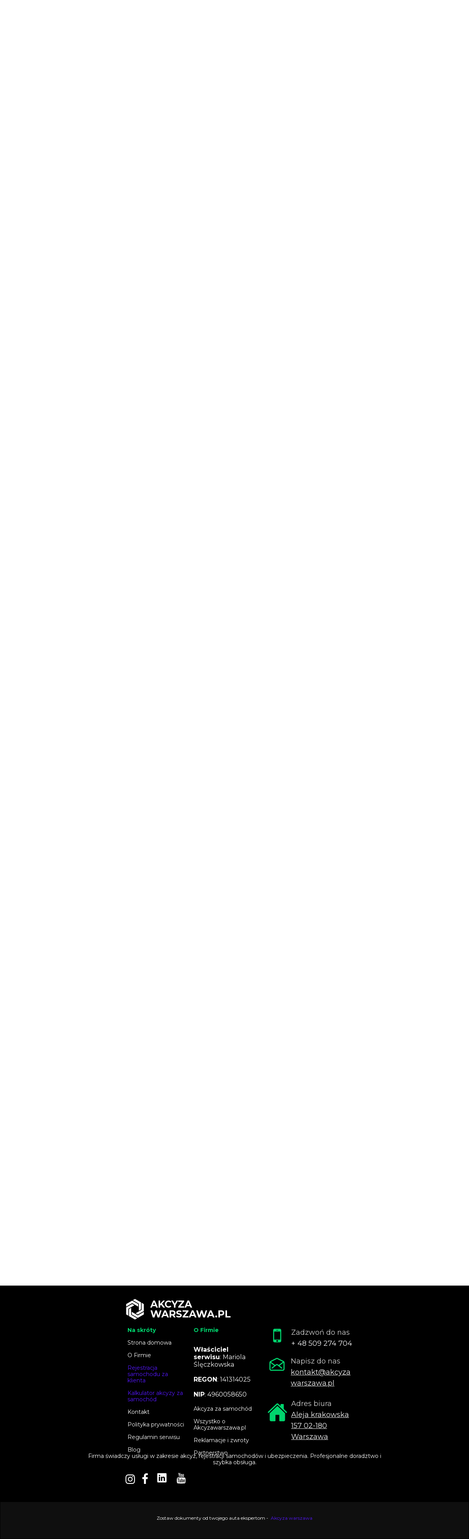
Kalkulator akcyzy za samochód (155, 1396)
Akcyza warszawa (291, 1518)
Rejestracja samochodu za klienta (147, 1374)
